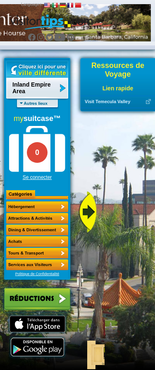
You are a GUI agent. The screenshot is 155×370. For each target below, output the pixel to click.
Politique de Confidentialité (37, 274)
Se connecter (37, 177)
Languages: (32, 4)
